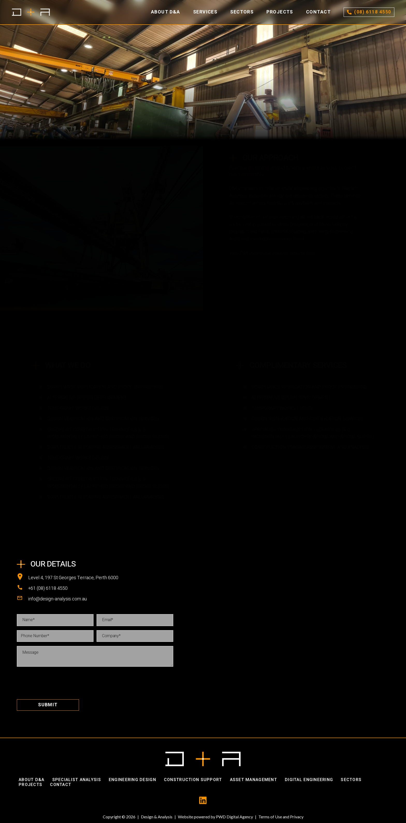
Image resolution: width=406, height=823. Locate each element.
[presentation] (56, 681)
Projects (30, 785)
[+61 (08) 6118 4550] (22, 588)
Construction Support (193, 780)
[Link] (31, 12)
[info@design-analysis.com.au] (22, 599)
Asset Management (253, 780)
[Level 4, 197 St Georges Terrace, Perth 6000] (22, 578)
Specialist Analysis (76, 780)
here (310, 253)
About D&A (32, 780)
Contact (60, 785)
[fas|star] (203, 800)
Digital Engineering (309, 780)
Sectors (351, 780)
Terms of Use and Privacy (280, 816)
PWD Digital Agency (234, 816)
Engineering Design (132, 780)
